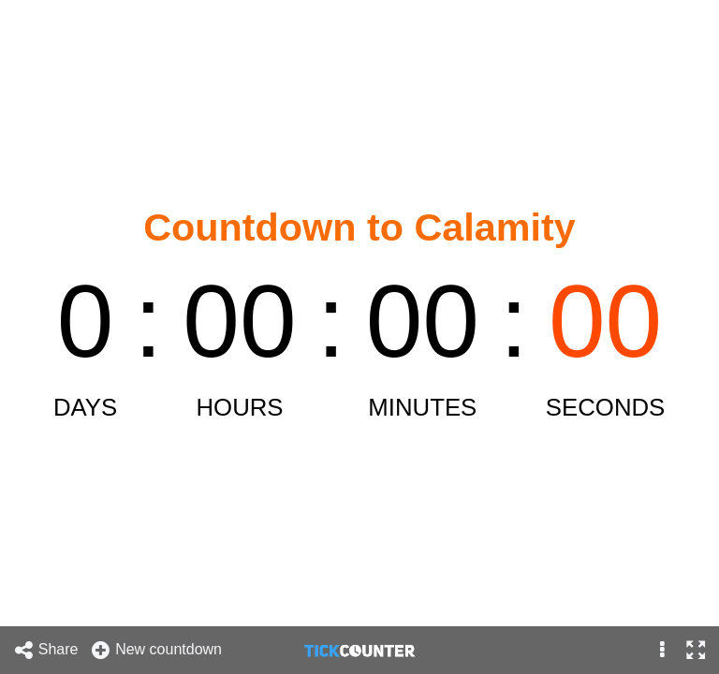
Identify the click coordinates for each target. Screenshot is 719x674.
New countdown (156, 650)
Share (45, 650)
